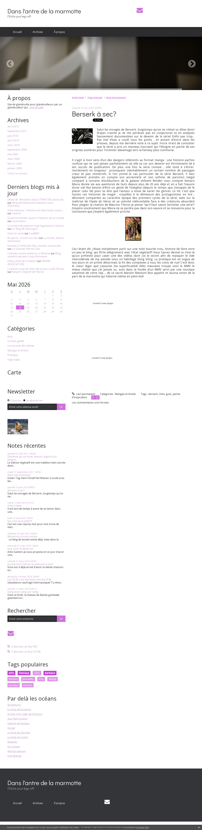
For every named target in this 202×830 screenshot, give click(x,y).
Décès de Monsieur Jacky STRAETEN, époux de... (36, 199)
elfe (11, 673)
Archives (38, 32)
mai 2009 (12, 154)
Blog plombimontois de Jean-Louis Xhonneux (30, 204)
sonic (37, 673)
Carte (14, 372)
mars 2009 (13, 158)
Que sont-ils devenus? (20, 548)
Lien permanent (83, 394)
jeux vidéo (28, 679)
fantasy (24, 673)
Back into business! (18, 475)
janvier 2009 (14, 168)
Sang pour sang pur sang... (23, 591)
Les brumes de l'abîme (20, 345)
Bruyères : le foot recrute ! (22, 238)
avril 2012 (13, 126)
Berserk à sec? (16, 490)
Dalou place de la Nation (21, 261)
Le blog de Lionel (17, 737)
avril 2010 (13, 140)
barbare (50, 673)
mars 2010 (13, 145)
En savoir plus (142, 827)
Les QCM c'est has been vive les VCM (29, 579)
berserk (153, 394)
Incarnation (19, 221)
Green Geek (14, 505)
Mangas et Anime (17, 350)
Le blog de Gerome (18, 732)
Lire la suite (36, 107)
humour (27, 685)
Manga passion (16, 751)
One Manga (14, 756)
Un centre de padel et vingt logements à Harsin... (36, 225)
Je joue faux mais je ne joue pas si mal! (30, 564)
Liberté (16, 213)
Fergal (11, 728)
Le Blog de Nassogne (24, 228)
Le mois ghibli (15, 341)
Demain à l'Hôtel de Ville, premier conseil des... (34, 245)
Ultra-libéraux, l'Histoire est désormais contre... (35, 210)
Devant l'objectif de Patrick (28, 272)
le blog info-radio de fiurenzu (24, 714)
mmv (162, 394)
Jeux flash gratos (17, 718)
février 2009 (14, 163)
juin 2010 (12, 135)
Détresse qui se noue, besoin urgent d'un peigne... (32, 458)
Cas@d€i (34, 233)
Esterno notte (15, 233)
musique (13, 685)
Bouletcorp (14, 705)
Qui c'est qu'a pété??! (19, 521)
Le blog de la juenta (19, 709)
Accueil (17, 32)
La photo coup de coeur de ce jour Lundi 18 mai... (36, 269)
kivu (41, 679)
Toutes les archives (17, 173)
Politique (12, 355)
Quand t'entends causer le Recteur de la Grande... (36, 218)
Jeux (10, 336)
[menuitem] (17, 32)
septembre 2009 (17, 149)
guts (168, 394)
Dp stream (13, 746)
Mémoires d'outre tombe (22, 536)
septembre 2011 (17, 131)
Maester (12, 742)
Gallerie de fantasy (18, 723)
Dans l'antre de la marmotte (44, 11)
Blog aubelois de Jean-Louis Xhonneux (34, 255)
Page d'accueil (95, 97)
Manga (52, 679)
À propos (59, 32)
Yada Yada (13, 359)
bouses (13, 679)
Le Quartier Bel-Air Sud (26, 249)
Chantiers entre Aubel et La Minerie (28, 253)
